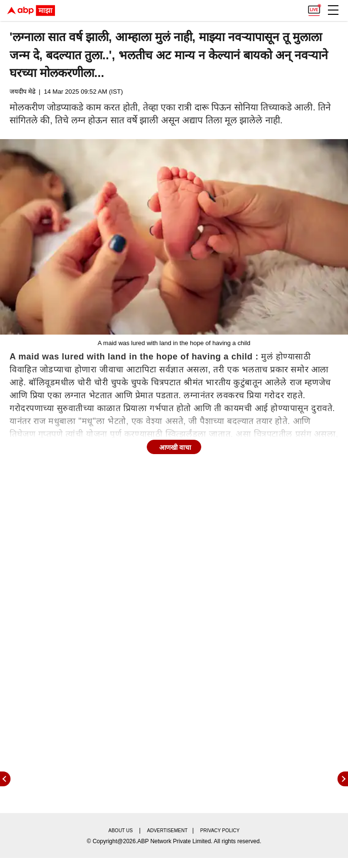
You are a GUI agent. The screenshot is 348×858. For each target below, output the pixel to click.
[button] (333, 10)
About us (121, 830)
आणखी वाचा (175, 447)
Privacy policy (219, 830)
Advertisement (167, 830)
